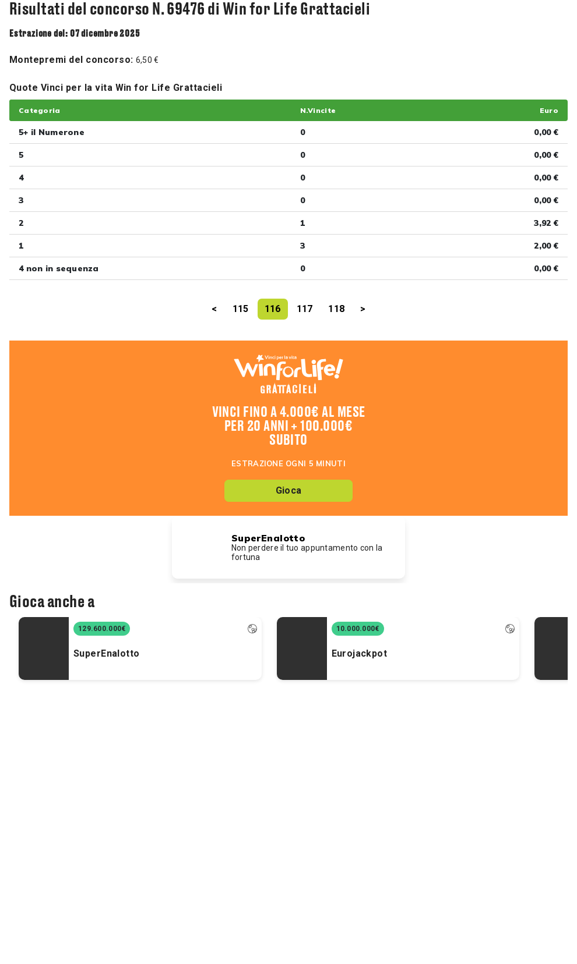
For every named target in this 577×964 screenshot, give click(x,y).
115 (241, 308)
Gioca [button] (288, 490)
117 (305, 308)
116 (273, 308)
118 (336, 308)
